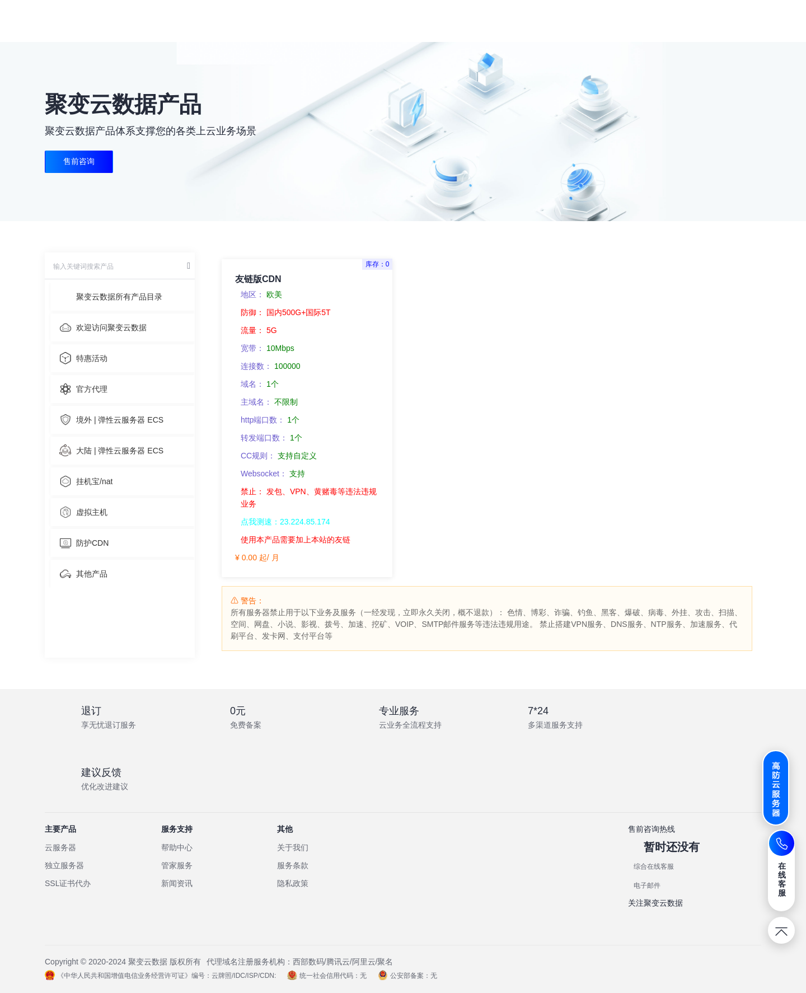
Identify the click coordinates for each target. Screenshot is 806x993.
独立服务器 (64, 865)
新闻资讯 (177, 883)
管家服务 (177, 865)
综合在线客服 (654, 866)
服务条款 (292, 865)
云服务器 (60, 847)
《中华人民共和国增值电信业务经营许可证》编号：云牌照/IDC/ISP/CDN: (160, 976)
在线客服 (782, 879)
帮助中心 (177, 847)
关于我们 (292, 847)
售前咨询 (79, 161)
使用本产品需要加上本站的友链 (295, 539)
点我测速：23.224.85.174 (285, 521)
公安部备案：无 (407, 976)
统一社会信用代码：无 (327, 976)
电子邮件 (647, 885)
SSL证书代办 (68, 883)
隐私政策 (292, 883)
